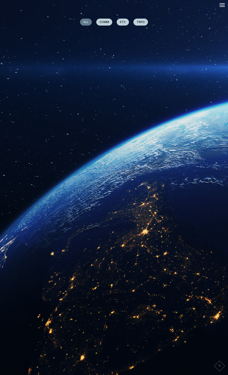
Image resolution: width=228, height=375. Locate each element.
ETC (123, 22)
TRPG (141, 22)
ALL (86, 22)
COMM (104, 22)
